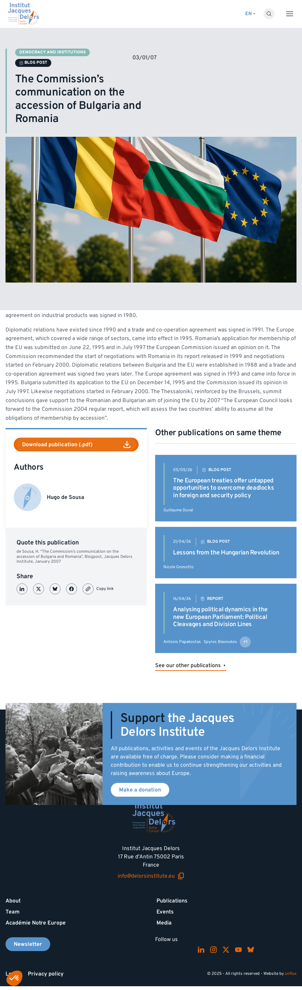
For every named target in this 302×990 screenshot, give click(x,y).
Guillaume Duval (178, 510)
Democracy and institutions (52, 52)
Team (13, 912)
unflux (290, 974)
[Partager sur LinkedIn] (22, 588)
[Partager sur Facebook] (71, 588)
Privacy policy (46, 974)
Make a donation (140, 790)
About (13, 901)
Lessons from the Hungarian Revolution (226, 552)
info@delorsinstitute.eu (151, 876)
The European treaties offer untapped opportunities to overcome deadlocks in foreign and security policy (223, 488)
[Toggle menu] (289, 14)
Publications (172, 901)
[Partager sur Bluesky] (55, 588)
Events (165, 912)
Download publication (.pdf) (76, 444)
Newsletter (28, 944)
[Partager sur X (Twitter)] (38, 588)
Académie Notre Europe (36, 923)
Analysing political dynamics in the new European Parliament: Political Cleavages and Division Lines (220, 617)
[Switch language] (250, 14)
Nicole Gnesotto (178, 567)
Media (164, 923)
